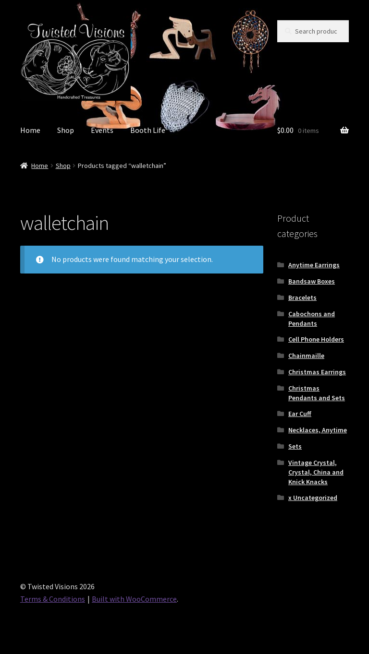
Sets (295, 446)
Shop (65, 130)
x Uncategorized (312, 497)
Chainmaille (306, 355)
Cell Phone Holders (316, 339)
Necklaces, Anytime (317, 430)
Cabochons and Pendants (311, 318)
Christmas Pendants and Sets (316, 393)
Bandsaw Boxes (311, 281)
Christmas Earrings (317, 372)
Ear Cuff (299, 413)
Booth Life (147, 130)
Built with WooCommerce (134, 599)
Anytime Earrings (314, 265)
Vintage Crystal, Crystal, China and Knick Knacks (316, 472)
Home (30, 130)
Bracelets (302, 297)
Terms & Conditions (52, 599)
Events (102, 130)
